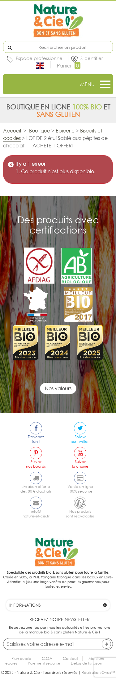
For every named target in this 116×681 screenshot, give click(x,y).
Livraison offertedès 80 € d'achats (36, 488)
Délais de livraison (86, 663)
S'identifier (91, 58)
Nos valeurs (58, 388)
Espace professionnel (39, 58)
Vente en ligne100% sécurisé (80, 488)
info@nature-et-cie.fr (36, 513)
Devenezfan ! (36, 439)
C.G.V (47, 658)
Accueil (12, 130)
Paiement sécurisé (44, 663)
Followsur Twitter (80, 439)
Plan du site (21, 658)
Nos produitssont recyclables (80, 513)
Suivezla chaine (80, 464)
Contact (70, 658)
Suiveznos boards (36, 464)
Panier (68, 66)
